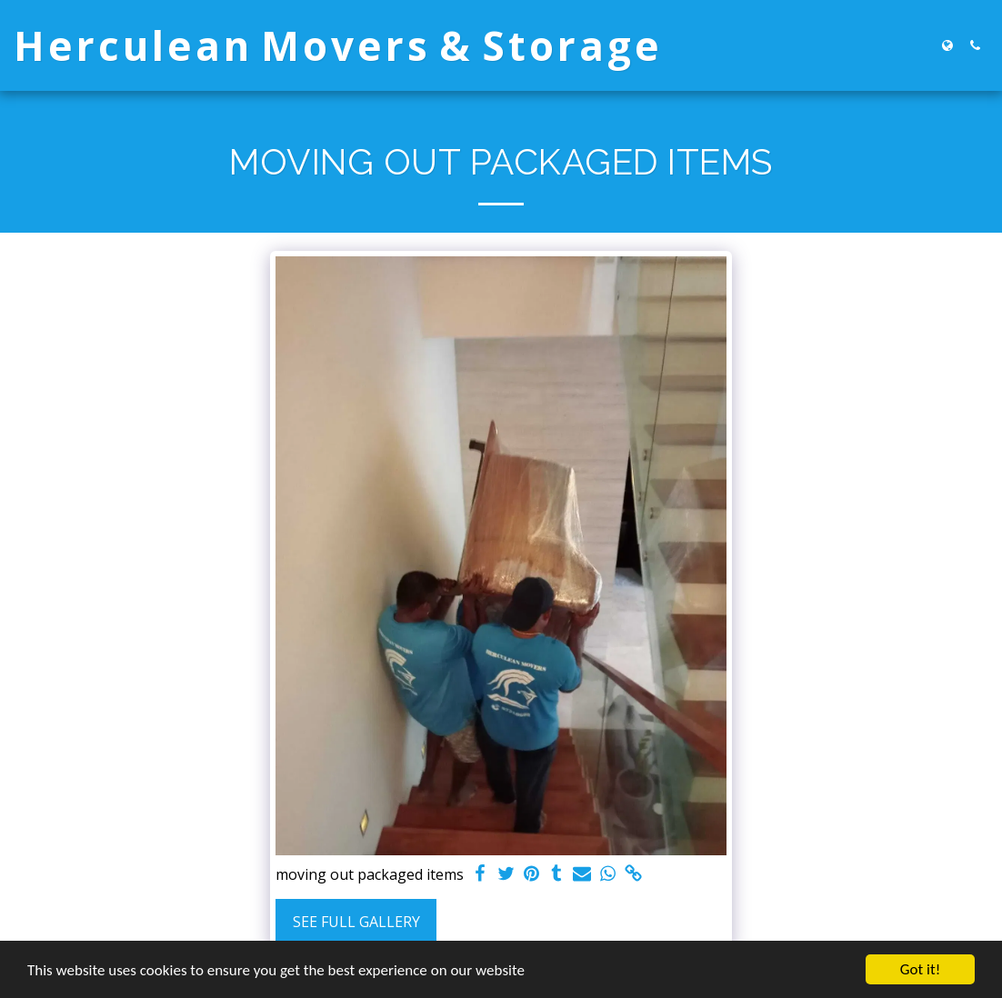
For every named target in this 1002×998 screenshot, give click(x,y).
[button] (974, 45)
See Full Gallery (356, 922)
